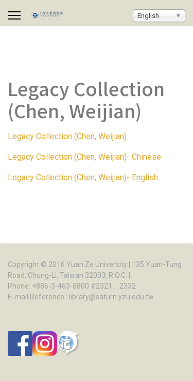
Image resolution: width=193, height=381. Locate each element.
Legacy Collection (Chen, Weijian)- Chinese (84, 157)
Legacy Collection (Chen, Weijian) (67, 136)
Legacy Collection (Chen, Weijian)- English (83, 177)
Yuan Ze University (96, 264)
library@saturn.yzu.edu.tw (111, 297)
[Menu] (14, 15)
